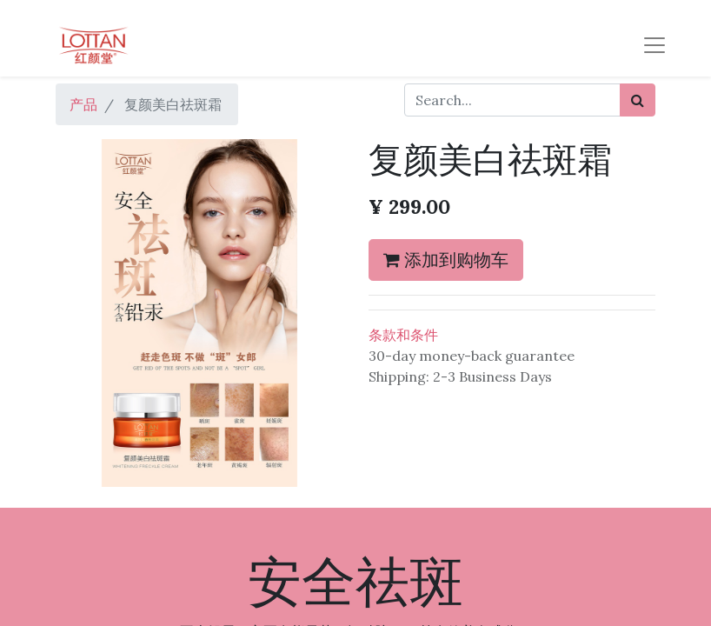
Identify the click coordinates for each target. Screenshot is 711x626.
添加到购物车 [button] (445, 259)
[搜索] (637, 100)
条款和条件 (403, 334)
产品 (83, 104)
